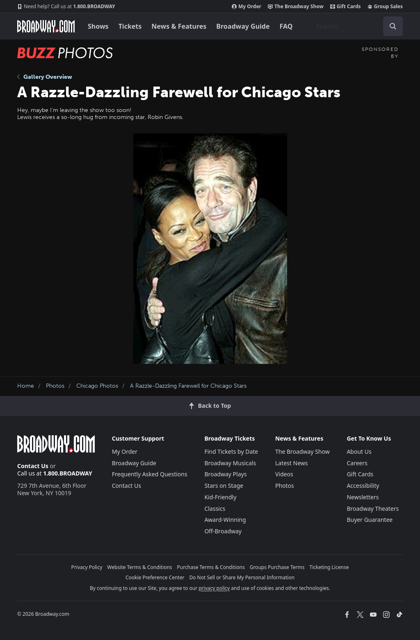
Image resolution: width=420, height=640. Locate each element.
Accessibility (363, 485)
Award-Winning (225, 519)
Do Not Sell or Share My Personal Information (241, 577)
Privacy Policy (87, 567)
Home (25, 385)
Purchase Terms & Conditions (211, 567)
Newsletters (363, 497)
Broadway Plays (225, 474)
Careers (357, 463)
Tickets (130, 26)
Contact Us (32, 466)
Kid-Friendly (220, 497)
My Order (246, 6)
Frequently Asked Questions (149, 474)
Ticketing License (329, 567)
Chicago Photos (97, 385)
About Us (359, 451)
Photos (55, 385)
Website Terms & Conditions (139, 567)
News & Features (178, 26)
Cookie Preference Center (155, 577)
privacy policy (214, 588)
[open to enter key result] (393, 26)
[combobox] (356, 26)
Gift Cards (345, 6)
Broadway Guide (242, 26)
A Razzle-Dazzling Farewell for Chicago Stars (188, 385)
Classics (214, 508)
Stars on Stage (223, 485)
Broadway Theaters (373, 508)
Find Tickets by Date (231, 451)
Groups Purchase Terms (277, 567)
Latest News (291, 463)
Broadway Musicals (230, 463)
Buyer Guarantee (370, 519)
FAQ (286, 26)
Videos (284, 474)
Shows (98, 26)
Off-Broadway (223, 531)
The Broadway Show (296, 6)
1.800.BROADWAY (66, 6)
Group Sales (385, 6)
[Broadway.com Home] (46, 26)
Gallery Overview (44, 76)
